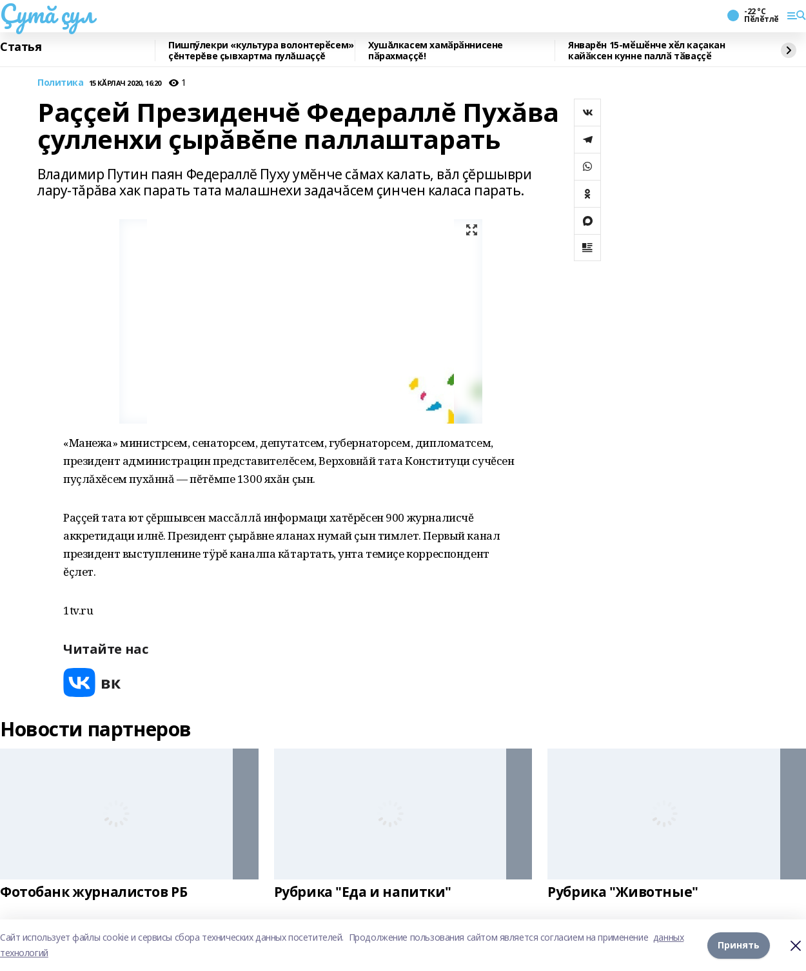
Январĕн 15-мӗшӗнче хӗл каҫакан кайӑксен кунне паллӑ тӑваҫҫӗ (646, 50)
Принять (739, 945)
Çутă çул (47, 13)
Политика (60, 82)
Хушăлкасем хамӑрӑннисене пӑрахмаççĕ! (435, 50)
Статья (20, 47)
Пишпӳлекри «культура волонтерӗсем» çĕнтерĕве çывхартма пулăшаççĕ (261, 50)
